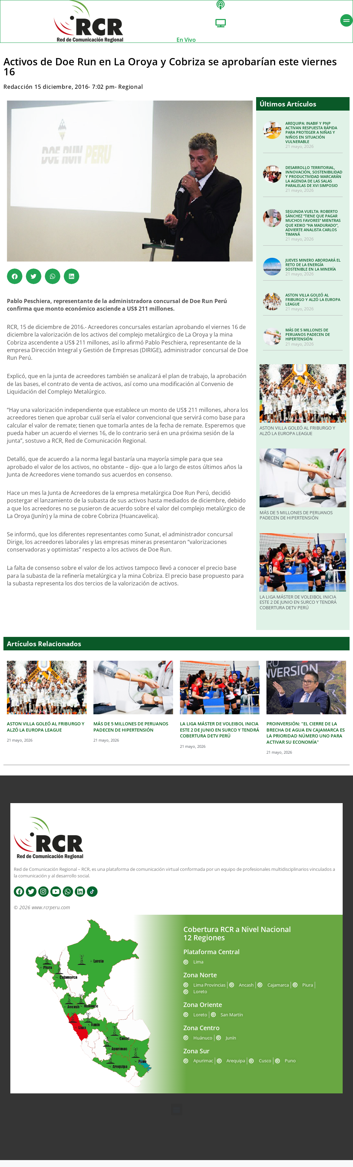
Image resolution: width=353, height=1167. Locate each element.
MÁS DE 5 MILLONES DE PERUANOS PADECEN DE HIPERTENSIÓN (307, 341)
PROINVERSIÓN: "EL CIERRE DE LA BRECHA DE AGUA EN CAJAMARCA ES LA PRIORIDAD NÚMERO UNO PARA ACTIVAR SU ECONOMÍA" (305, 739)
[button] (14, 283)
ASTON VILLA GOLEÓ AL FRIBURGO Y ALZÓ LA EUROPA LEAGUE (312, 306)
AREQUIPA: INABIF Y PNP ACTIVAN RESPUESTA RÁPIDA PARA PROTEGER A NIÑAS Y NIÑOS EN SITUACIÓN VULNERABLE (311, 139)
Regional (130, 93)
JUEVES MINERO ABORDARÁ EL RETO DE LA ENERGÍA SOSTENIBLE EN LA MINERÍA (313, 271)
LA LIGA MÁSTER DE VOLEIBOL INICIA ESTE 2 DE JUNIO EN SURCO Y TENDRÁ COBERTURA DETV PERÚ (298, 609)
